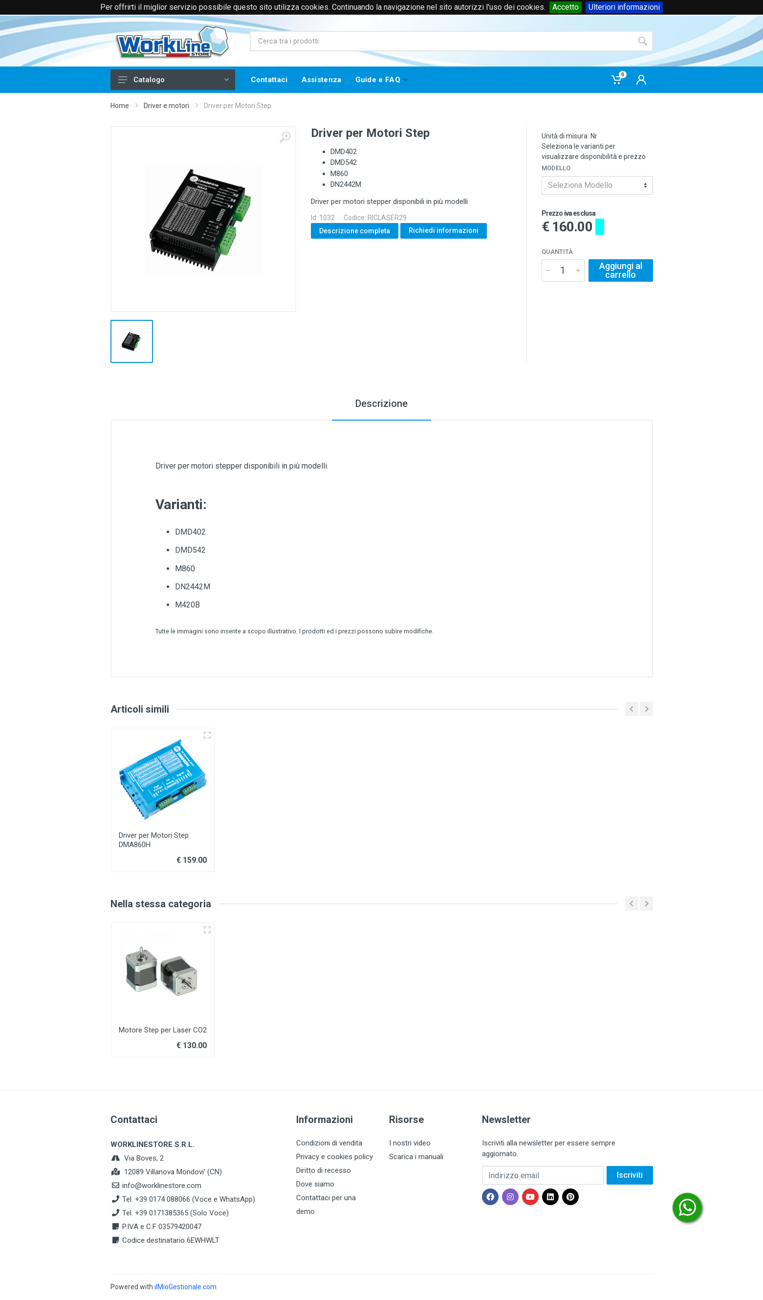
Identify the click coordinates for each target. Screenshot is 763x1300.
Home (119, 106)
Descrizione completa (354, 231)
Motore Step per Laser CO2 (163, 1030)
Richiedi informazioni (444, 230)
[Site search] (441, 41)
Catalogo (173, 79)
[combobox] (597, 185)
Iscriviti (630, 1175)
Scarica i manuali (416, 1156)
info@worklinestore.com (161, 1185)
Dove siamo (315, 1184)
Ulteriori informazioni (624, 7)
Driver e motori (166, 106)
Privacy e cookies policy (334, 1156)
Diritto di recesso (323, 1170)
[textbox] (597, 185)
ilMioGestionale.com (185, 1287)
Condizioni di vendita (329, 1143)
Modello (556, 168)
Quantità (557, 251)
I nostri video (410, 1143)
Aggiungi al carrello (620, 270)
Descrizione (381, 403)
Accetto (565, 7)
